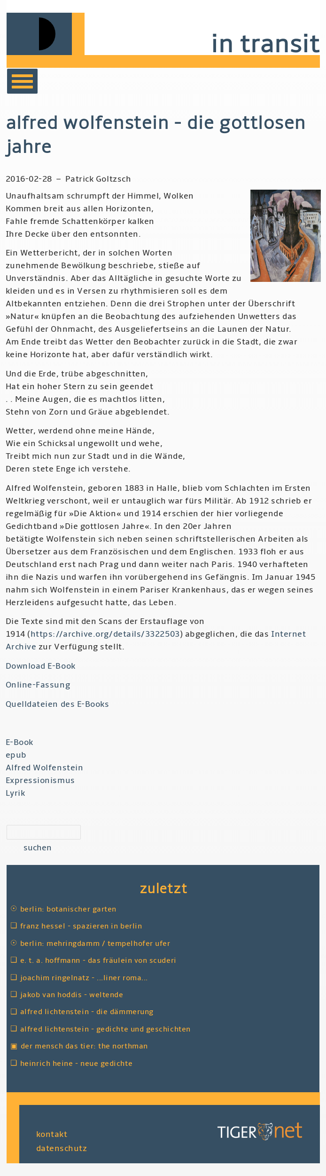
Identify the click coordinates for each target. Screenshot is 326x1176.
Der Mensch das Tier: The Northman (84, 1046)
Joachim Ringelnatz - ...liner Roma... (84, 978)
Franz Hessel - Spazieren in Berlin (81, 926)
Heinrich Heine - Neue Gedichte (76, 1063)
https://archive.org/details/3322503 (105, 634)
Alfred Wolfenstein (45, 768)
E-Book (19, 742)
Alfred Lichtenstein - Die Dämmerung (87, 1011)
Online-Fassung (38, 685)
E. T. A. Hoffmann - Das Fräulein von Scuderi (98, 960)
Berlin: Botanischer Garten (68, 909)
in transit (264, 44)
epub (16, 755)
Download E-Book (41, 666)
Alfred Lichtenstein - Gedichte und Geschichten (105, 1029)
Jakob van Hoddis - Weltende (72, 995)
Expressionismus (40, 780)
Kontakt (52, 1134)
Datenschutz (61, 1148)
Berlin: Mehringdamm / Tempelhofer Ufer (95, 943)
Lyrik (15, 793)
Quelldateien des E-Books (57, 704)
